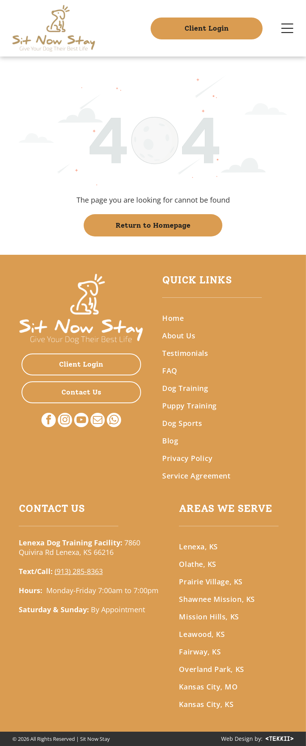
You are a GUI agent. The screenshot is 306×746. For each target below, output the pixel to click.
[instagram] (65, 421)
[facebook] (48, 421)
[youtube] (81, 421)
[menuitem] (224, 318)
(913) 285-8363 (79, 571)
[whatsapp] (114, 421)
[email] (97, 421)
